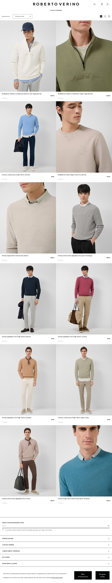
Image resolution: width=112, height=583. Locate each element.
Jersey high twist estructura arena (15, 255)
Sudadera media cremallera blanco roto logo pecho (22, 94)
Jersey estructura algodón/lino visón (16, 498)
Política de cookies (57, 577)
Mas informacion (83, 575)
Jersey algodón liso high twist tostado (16, 417)
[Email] (54, 525)
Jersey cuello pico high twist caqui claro (73, 417)
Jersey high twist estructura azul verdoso (74, 498)
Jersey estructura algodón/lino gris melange (75, 255)
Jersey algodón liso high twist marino (16, 336)
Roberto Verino (56, 4)
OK (108, 525)
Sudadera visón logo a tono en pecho (72, 175)
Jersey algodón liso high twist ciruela (72, 336)
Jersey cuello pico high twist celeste (16, 175)
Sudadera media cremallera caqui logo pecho (75, 94)
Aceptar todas (102, 575)
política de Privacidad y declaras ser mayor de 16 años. (35, 530)
